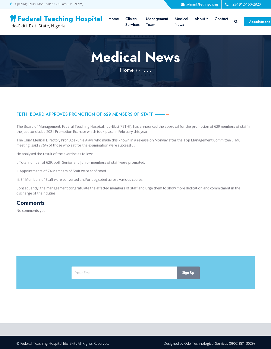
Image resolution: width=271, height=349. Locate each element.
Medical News (181, 21)
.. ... (146, 70)
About (200, 19)
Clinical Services (132, 21)
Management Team (157, 21)
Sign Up (188, 283)
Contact (221, 19)
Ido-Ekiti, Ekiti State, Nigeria (56, 22)
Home (114, 19)
